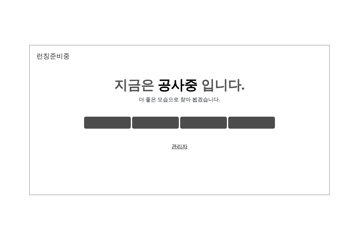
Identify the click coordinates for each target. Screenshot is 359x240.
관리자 (179, 146)
